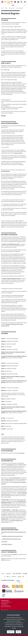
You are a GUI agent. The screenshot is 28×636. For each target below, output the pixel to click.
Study (18, 5)
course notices (21, 453)
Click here (3, 558)
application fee (10, 464)
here (8, 69)
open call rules (9, 479)
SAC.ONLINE (14, 554)
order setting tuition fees (15, 478)
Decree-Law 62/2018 (18, 153)
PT (12, 2)
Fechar (18, 632)
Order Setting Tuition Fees (7, 544)
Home (2, 8)
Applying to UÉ (11, 8)
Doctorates (3, 115)
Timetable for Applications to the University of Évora (12, 536)
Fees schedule (4, 541)
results (4, 109)
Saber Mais (10, 632)
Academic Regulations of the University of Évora (11, 539)
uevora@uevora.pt (5, 605)
